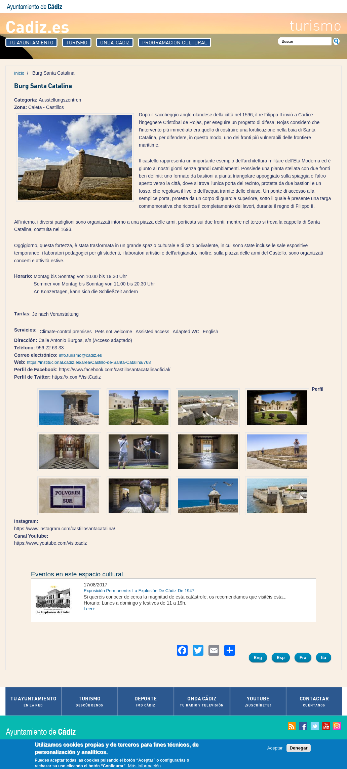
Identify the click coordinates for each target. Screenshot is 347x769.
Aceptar (275, 748)
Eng (258, 657)
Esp (281, 657)
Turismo (76, 42)
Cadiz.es (37, 26)
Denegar (298, 748)
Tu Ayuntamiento (31, 42)
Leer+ (89, 608)
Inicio (19, 73)
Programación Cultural (174, 42)
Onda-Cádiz (114, 42)
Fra (303, 657)
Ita (323, 657)
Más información (144, 765)
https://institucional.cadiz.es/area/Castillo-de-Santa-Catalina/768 (89, 362)
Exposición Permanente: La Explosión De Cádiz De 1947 (139, 590)
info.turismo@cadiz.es (80, 355)
